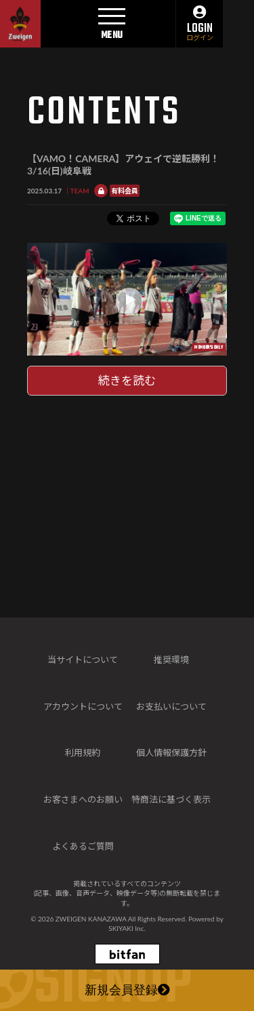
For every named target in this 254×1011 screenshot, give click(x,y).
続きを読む (127, 380)
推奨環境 (171, 659)
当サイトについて (82, 659)
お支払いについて (171, 706)
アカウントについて (83, 706)
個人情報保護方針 (171, 752)
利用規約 (82, 752)
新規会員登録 (127, 991)
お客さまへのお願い (83, 799)
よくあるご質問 (83, 846)
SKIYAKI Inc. (127, 928)
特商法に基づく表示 (171, 799)
